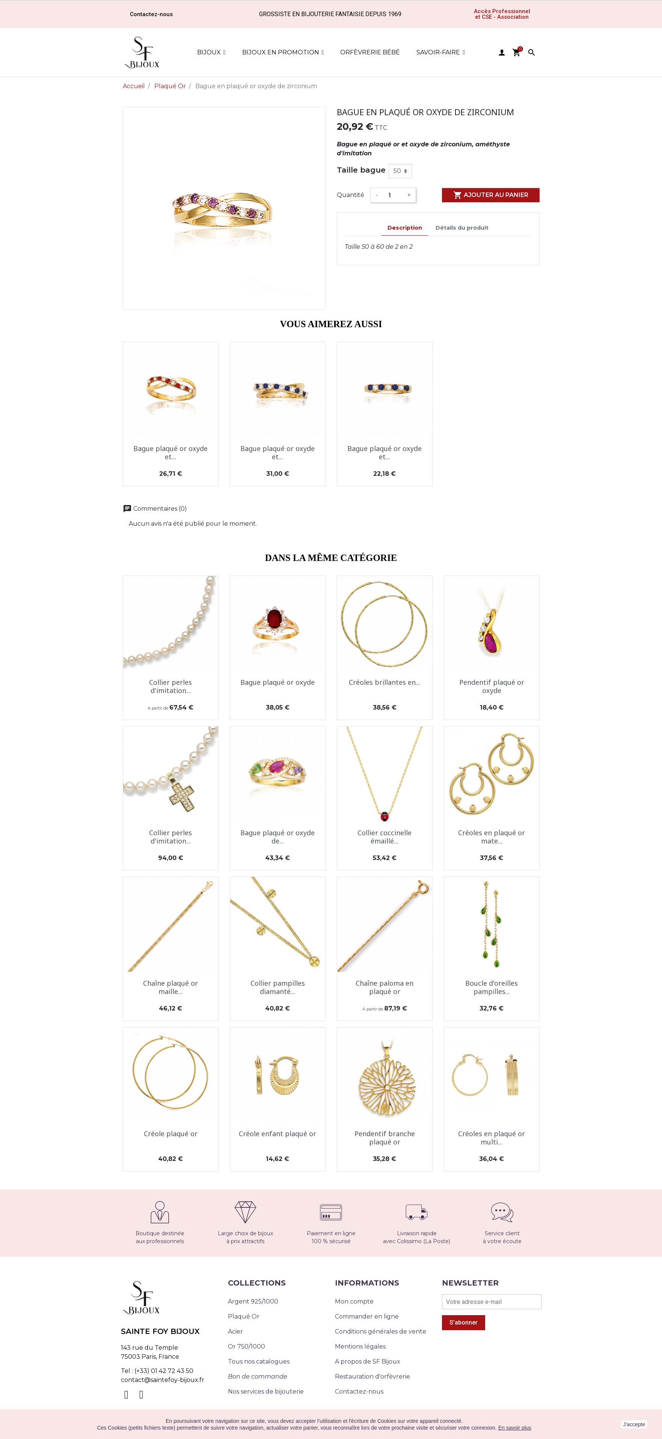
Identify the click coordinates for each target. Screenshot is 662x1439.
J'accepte (634, 1424)
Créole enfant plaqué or (277, 1133)
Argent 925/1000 (253, 1301)
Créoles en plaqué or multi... (491, 1137)
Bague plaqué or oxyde (277, 682)
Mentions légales (360, 1346)
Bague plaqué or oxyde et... (170, 452)
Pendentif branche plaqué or (384, 1137)
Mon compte (354, 1301)
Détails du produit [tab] (462, 227)
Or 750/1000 (246, 1346)
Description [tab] (405, 227)
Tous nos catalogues (259, 1361)
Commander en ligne (367, 1316)
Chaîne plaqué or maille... (170, 987)
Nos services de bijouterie (266, 1391)
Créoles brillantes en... (384, 682)
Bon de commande (257, 1376)
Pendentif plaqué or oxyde (491, 686)
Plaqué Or (243, 1316)
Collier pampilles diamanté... (277, 987)
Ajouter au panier (490, 195)
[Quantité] (392, 195)
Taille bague (361, 169)
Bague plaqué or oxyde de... (277, 836)
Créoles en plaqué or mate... (491, 836)
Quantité (350, 194)
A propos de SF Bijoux (367, 1361)
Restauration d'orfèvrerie (372, 1376)
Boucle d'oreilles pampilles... (491, 987)
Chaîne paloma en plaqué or (384, 987)
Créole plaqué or (171, 1133)
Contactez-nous (359, 1391)
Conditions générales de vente (380, 1331)
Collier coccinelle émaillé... (384, 836)
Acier (235, 1331)
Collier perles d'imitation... (170, 686)
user (502, 53)
